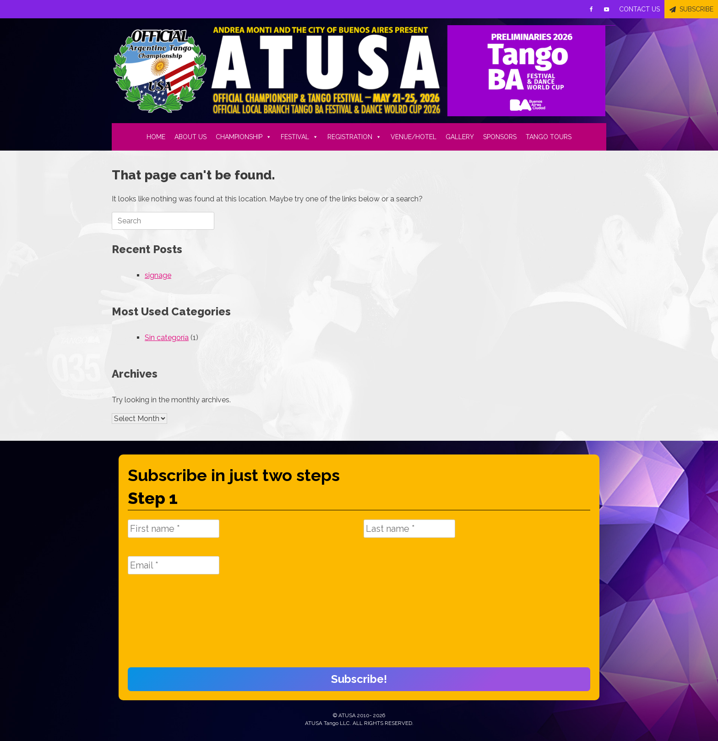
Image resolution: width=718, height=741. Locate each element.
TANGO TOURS (548, 137)
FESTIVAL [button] (299, 137)
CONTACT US (639, 9)
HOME (156, 137)
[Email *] (173, 565)
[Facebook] (591, 9)
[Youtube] (607, 9)
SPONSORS (500, 137)
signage (158, 275)
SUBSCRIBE (696, 9)
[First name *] (173, 528)
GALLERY (460, 137)
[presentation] (165, 626)
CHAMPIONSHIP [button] (244, 137)
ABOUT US (190, 137)
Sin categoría (167, 337)
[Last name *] (409, 528)
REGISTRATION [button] (354, 137)
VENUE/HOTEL (413, 137)
